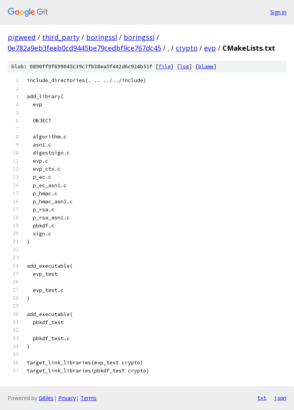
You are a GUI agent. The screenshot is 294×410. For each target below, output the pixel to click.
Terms (88, 398)
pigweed (22, 37)
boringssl (101, 37)
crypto (187, 48)
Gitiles (46, 398)
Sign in (278, 12)
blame (206, 66)
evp (210, 48)
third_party (61, 37)
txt (261, 397)
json (280, 397)
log (184, 66)
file (164, 66)
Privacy (67, 398)
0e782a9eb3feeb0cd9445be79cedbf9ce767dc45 (84, 48)
